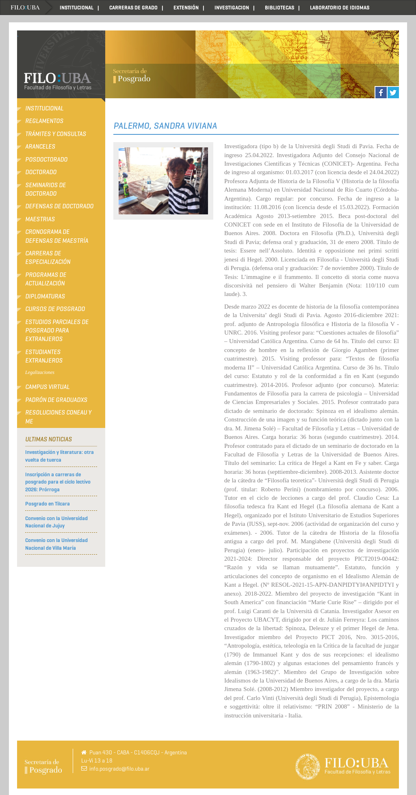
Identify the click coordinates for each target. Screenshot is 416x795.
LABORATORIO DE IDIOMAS (339, 7)
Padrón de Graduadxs (56, 400)
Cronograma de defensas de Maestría (56, 236)
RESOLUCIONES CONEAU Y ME (58, 417)
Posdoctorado (46, 159)
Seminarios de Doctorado (45, 189)
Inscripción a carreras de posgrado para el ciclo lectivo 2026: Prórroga (58, 482)
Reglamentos (44, 121)
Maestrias (40, 219)
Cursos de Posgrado (55, 309)
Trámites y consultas (55, 134)
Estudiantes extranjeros (44, 356)
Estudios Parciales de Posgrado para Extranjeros (57, 330)
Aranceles (40, 146)
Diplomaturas (45, 296)
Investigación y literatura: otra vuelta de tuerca (59, 456)
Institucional (44, 108)
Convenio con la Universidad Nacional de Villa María (56, 544)
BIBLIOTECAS (279, 7)
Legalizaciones (39, 372)
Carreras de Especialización (47, 258)
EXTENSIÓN (186, 7)
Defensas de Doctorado (59, 206)
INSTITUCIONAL (76, 7)
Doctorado (40, 172)
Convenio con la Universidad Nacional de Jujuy (56, 522)
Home (31, 7)
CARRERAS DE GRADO (133, 7)
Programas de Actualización (45, 279)
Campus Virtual (47, 387)
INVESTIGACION (231, 7)
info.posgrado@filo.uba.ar (119, 768)
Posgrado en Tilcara (47, 503)
